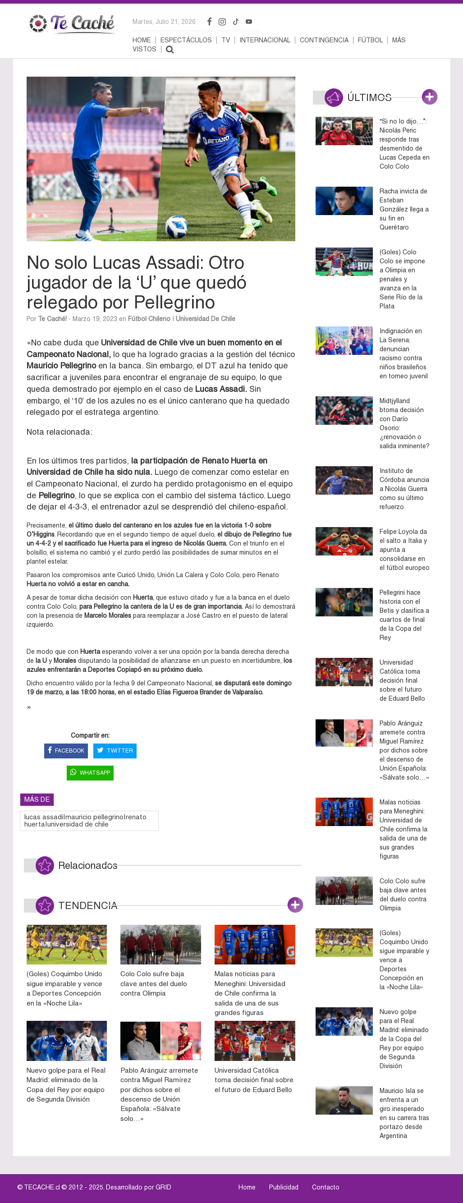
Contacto (325, 1187)
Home (142, 40)
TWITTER (115, 751)
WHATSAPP (90, 773)
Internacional (264, 40)
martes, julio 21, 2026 (164, 21)
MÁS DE (37, 799)
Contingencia (324, 40)
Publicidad (283, 1187)
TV (225, 40)
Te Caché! (52, 318)
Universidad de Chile (205, 318)
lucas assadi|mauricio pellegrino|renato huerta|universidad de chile (85, 820)
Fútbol (370, 40)
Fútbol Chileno (149, 318)
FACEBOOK (66, 751)
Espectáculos (186, 40)
